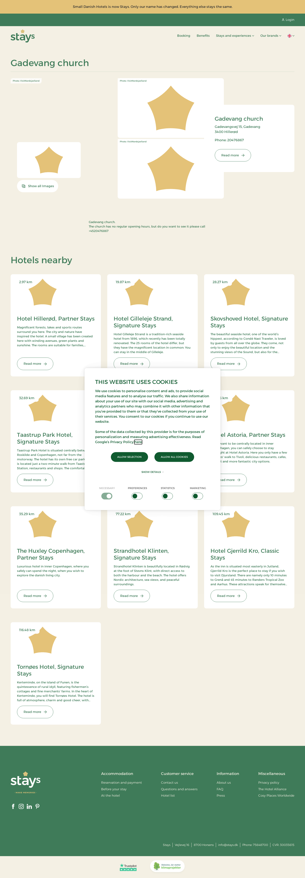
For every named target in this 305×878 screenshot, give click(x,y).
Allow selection (129, 456)
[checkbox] (107, 492)
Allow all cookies (174, 456)
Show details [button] (152, 472)
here (138, 442)
